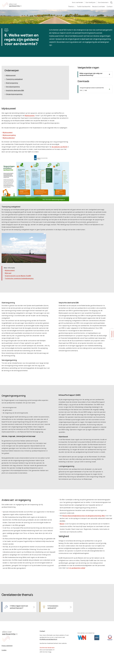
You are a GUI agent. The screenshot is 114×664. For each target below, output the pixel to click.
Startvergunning (12, 83)
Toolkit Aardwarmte (83, 7)
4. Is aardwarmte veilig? (76, 568)
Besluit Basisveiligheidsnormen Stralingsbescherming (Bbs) (84, 516)
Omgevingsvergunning (14, 94)
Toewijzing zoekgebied (14, 79)
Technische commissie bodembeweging (19, 278)
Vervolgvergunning (13, 87)
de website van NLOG (59, 147)
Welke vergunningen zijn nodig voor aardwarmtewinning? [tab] (90, 74)
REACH (62, 524)
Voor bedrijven (90, 2)
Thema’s (71, 6)
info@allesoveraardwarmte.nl (48, 639)
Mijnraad (8, 273)
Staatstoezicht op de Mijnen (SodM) (18, 276)
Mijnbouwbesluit (9, 138)
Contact (109, 7)
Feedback (112, 334)
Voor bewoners (103, 2)
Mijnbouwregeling (9, 135)
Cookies (4, 650)
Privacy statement (7, 645)
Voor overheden (77, 2)
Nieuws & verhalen (98, 7)
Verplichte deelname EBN (15, 90)
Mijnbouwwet (11, 75)
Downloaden (95, 89)
